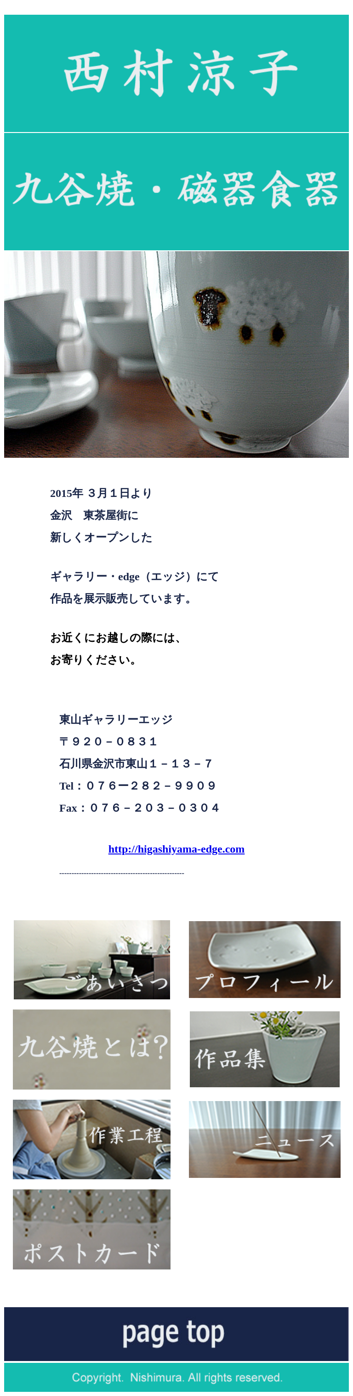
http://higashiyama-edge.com (176, 849)
